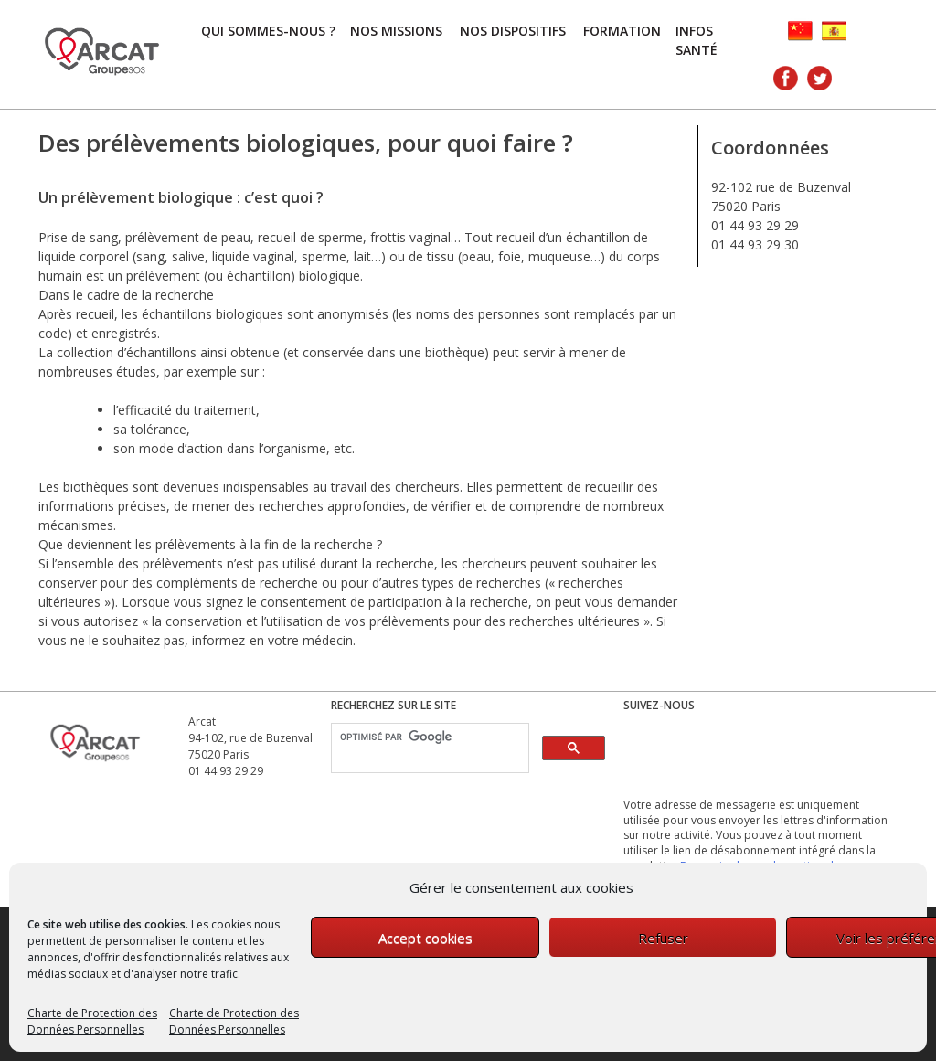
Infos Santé (696, 40)
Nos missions (396, 30)
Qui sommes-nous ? (268, 30)
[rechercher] (428, 737)
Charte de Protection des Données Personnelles (92, 1021)
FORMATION (622, 30)
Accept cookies (425, 937)
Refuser (663, 937)
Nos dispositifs (513, 30)
